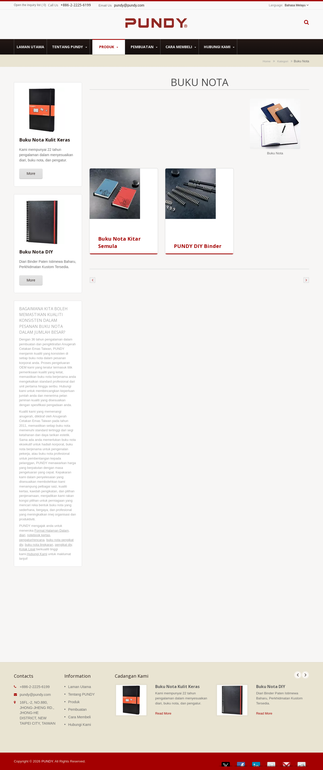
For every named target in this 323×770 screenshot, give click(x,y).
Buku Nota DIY (270, 686)
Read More (163, 713)
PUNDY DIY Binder (198, 246)
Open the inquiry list (27, 5)
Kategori (282, 61)
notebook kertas (38, 535)
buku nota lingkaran (39, 545)
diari (22, 535)
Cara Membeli (181, 46)
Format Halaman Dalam (51, 530)
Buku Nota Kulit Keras (177, 686)
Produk (108, 46)
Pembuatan (144, 46)
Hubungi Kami (219, 46)
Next (305, 675)
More (30, 173)
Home (267, 61)
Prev (298, 675)
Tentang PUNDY (69, 46)
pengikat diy (63, 545)
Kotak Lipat (27, 549)
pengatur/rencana (31, 540)
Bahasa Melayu (295, 5)
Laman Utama (30, 46)
